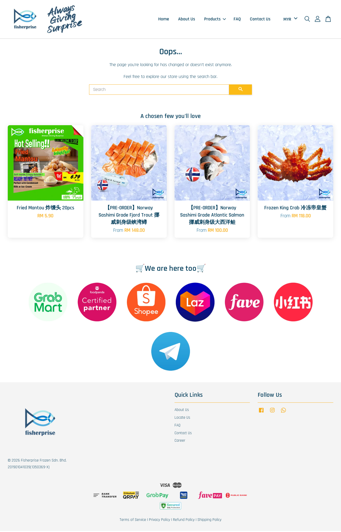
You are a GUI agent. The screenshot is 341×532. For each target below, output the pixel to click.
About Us (186, 20)
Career (180, 441)
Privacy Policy (159, 520)
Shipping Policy (209, 520)
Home (163, 20)
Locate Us (182, 418)
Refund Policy (184, 520)
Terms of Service (133, 520)
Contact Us (260, 20)
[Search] (159, 91)
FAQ (237, 20)
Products (215, 20)
